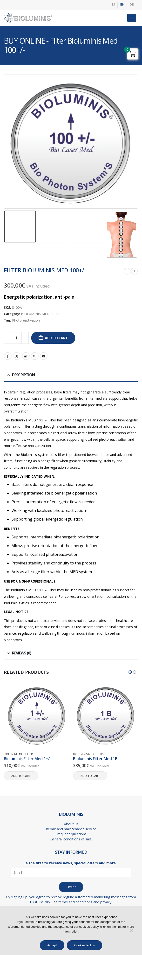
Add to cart (56, 338)
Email (43, 356)
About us (71, 824)
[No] (131, 930)
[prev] (127, 271)
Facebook (8, 356)
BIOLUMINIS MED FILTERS (42, 313)
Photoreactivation (26, 320)
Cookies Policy (84, 945)
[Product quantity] (16, 338)
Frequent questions (71, 834)
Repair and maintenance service (71, 829)
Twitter (16, 356)
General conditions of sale (71, 839)
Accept (52, 945)
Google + (35, 356)
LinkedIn (26, 356)
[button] (131, 18)
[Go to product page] (36, 715)
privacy (105, 902)
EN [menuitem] (122, 4)
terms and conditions (75, 902)
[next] (134, 271)
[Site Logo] (28, 18)
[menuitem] (113, 5)
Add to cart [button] (21, 776)
